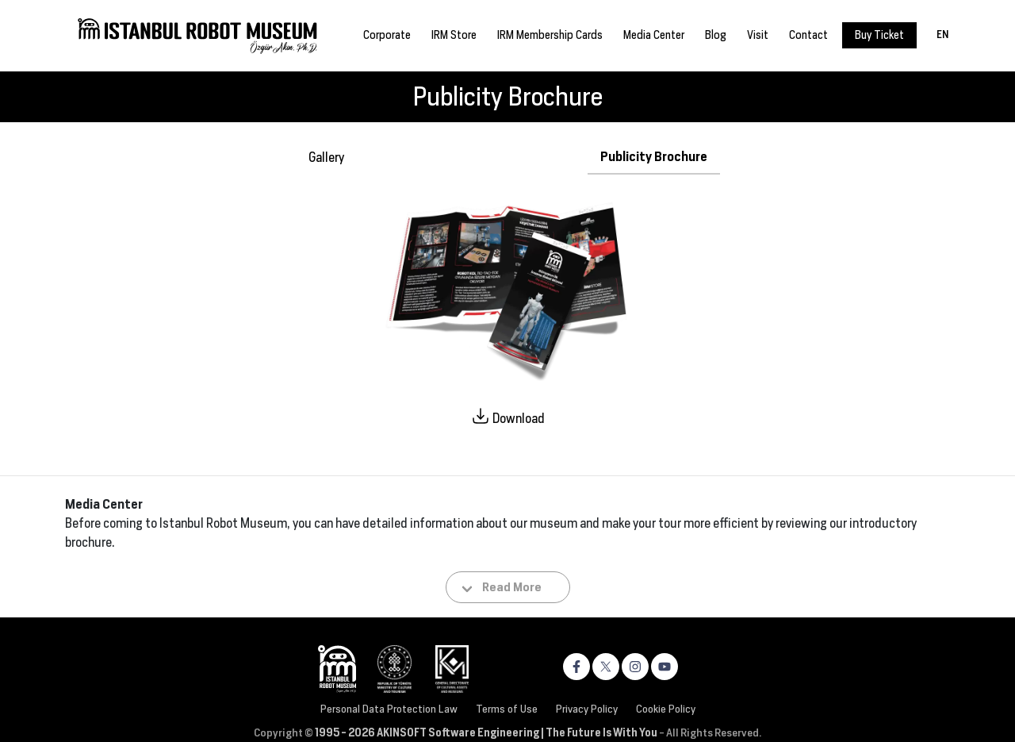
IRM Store (454, 35)
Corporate (387, 35)
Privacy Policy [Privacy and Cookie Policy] (587, 708)
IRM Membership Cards (550, 35)
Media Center (653, 35)
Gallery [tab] (326, 157)
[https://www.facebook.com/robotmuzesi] (576, 666)
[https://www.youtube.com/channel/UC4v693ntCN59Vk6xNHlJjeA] (664, 666)
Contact (808, 35)
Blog (715, 35)
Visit (757, 35)
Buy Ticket (879, 35)
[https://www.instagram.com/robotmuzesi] (635, 666)
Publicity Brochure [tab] (653, 156)
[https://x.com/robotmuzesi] (605, 666)
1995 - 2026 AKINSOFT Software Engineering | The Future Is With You (486, 732)
